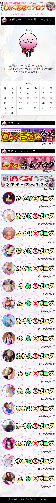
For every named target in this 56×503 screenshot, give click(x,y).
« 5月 (4, 117)
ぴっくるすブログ (23, 499)
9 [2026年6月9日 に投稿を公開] (12, 98)
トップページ (6, 14)
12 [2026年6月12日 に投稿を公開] (35, 98)
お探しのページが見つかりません (29, 14)
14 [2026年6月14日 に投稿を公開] (51, 98)
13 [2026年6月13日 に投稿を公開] (43, 98)
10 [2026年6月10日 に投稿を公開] (20, 98)
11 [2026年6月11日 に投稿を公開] (28, 98)
